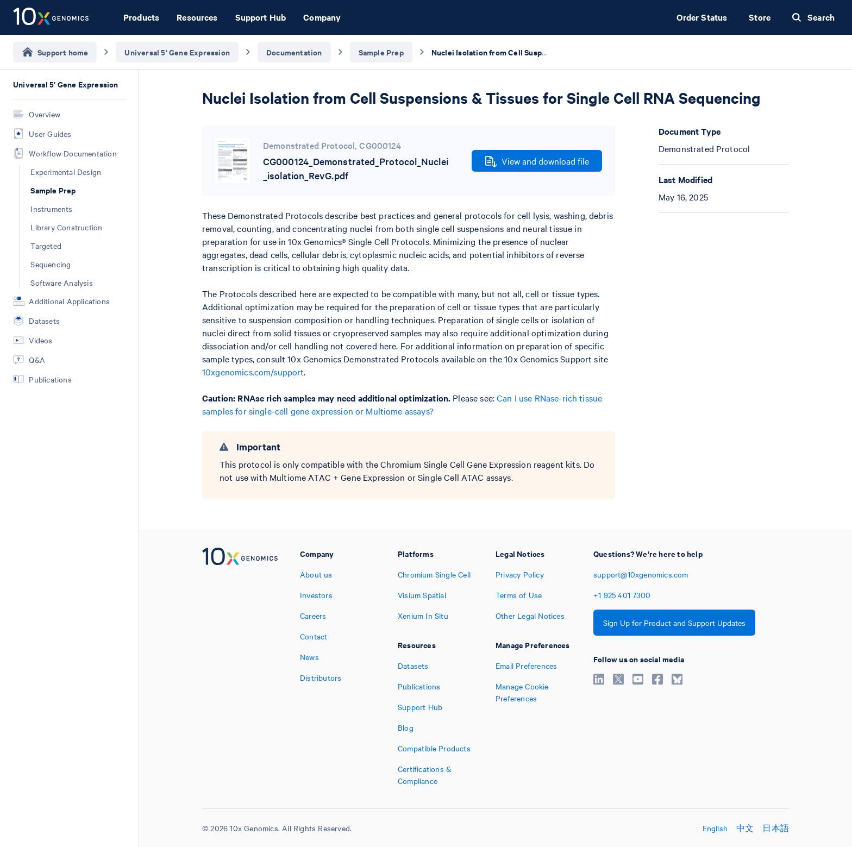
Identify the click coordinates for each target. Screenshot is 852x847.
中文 (745, 828)
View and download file (537, 161)
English (715, 828)
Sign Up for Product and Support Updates (674, 622)
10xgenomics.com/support (253, 372)
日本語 (775, 828)
